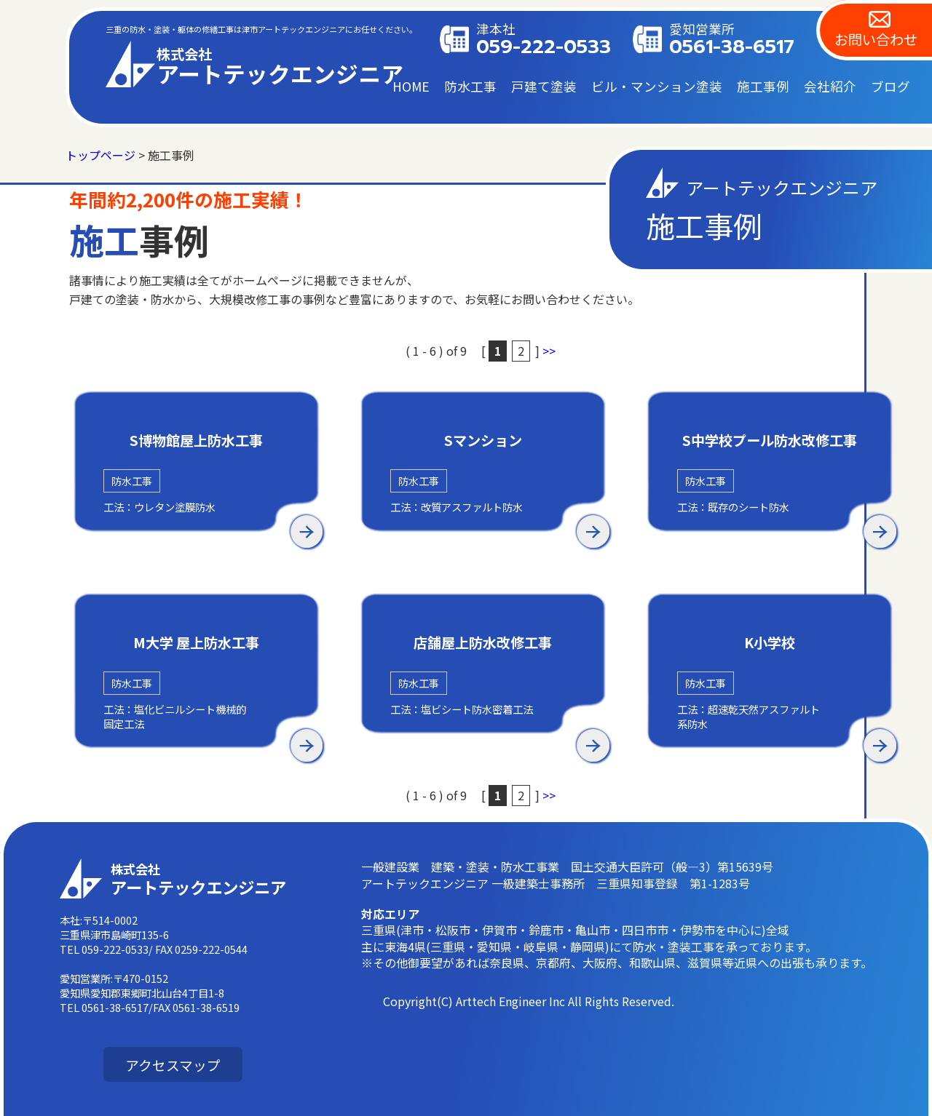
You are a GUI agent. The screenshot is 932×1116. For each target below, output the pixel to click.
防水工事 (470, 86)
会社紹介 (830, 86)
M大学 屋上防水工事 (196, 643)
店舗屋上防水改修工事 (483, 643)
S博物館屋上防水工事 (196, 440)
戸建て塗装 (544, 86)
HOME (411, 86)
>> (549, 350)
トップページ (100, 155)
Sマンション (483, 440)
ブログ (890, 86)
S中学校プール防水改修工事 (769, 440)
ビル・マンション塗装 (656, 86)
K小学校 (769, 643)
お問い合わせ (875, 39)
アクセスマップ (173, 1065)
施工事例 (763, 86)
